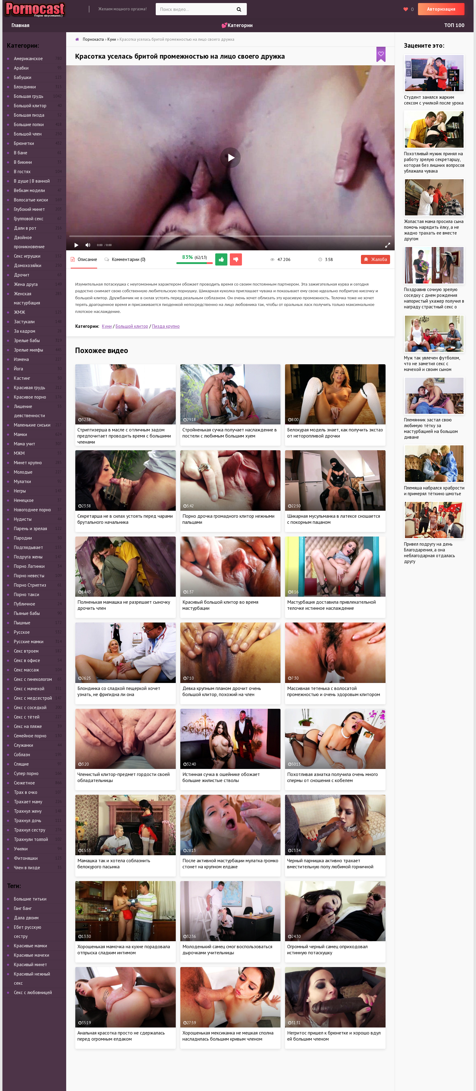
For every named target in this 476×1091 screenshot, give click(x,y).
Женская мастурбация (27, 298)
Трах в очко (25, 792)
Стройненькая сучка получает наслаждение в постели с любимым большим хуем (229, 433)
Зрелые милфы (28, 350)
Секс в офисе (27, 660)
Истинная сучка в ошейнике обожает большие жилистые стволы (221, 777)
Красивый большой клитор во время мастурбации (220, 605)
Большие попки (29, 124)
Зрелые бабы (27, 340)
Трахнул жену (28, 811)
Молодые (23, 472)
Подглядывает (28, 547)
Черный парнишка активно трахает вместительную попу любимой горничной (330, 863)
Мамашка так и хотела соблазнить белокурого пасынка (113, 863)
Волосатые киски (31, 200)
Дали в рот (25, 228)
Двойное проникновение (29, 242)
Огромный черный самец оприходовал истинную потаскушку (327, 949)
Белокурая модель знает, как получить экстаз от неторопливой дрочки (335, 433)
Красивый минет (30, 964)
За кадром (24, 331)
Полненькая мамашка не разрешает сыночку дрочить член (123, 605)
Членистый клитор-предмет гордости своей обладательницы (123, 777)
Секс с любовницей (33, 992)
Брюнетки (24, 143)
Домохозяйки (27, 265)
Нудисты (23, 519)
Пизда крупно (166, 326)
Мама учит (24, 444)
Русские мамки (28, 641)
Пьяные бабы (27, 613)
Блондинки (25, 87)
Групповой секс (28, 218)
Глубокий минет (29, 209)
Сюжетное (24, 783)
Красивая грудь (29, 387)
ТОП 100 (454, 25)
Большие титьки (30, 899)
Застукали (24, 321)
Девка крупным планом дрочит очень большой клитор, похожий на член (221, 691)
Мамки (20, 434)
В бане (20, 153)
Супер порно (26, 773)
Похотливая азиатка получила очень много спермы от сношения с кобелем (332, 777)
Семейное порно (30, 736)
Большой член (28, 134)
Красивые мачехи (31, 955)
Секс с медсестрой (33, 698)
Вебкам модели (29, 190)
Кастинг (22, 378)
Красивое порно (30, 397)
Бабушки (22, 77)
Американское (28, 58)
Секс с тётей (26, 717)
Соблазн (22, 754)
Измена (21, 359)
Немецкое (24, 500)
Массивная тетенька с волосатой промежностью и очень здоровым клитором (333, 691)
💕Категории (237, 25)
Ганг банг (23, 908)
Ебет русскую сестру (27, 931)
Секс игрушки (27, 256)
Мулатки (22, 481)
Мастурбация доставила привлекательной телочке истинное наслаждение (331, 605)
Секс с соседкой (30, 707)
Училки (21, 849)
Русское (22, 632)
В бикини (23, 162)
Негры (20, 491)
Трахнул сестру (29, 830)
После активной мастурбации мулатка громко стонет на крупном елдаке (230, 863)
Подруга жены (28, 557)
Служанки (23, 745)
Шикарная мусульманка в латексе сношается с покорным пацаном (333, 519)
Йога (18, 369)
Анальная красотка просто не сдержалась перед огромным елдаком (121, 1036)
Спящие (21, 764)
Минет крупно (28, 462)
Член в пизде (27, 867)
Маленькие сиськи (32, 425)
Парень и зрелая (30, 528)
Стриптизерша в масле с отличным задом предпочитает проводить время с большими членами (124, 436)
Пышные (22, 623)
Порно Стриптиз (30, 585)
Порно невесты (29, 575)
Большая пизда (29, 115)
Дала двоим (26, 918)
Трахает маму (28, 802)
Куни (107, 326)
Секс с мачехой (29, 688)
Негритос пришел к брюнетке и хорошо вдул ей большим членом (334, 1036)
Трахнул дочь (27, 820)
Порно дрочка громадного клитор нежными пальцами (228, 519)
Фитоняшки (26, 858)
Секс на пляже (28, 726)
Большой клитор (132, 326)
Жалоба (375, 259)
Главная (20, 25)
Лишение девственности (29, 410)
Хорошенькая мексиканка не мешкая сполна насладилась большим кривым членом (228, 1036)
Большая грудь (28, 96)
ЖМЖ (19, 312)
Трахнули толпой (31, 839)
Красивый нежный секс (32, 978)
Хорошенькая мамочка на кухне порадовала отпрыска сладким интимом (123, 949)
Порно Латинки (29, 566)
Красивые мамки (30, 946)
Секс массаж (26, 670)
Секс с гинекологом (33, 679)
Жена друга (26, 284)
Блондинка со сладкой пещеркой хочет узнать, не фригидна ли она (118, 691)
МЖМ (19, 453)
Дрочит (21, 275)
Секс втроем (26, 651)
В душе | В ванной (32, 181)
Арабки (21, 68)
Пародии (23, 538)
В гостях (22, 171)
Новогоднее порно (32, 510)
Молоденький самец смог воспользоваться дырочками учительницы (227, 949)
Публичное (24, 604)
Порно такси (26, 594)
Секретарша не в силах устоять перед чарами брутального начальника (125, 519)
